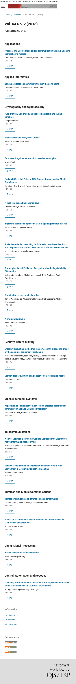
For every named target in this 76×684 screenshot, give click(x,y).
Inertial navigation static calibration (22, 552)
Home (7, 15)
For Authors (10, 620)
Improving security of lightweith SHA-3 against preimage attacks (36, 223)
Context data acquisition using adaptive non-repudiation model (35, 376)
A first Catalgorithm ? (15, 319)
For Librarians (11, 624)
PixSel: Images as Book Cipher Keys (22, 203)
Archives (17, 15)
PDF (11, 66)
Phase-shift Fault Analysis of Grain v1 (23, 137)
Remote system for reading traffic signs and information (32, 499)
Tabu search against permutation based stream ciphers (31, 158)
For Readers (10, 615)
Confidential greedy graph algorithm (22, 295)
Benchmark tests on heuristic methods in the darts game (32, 84)
